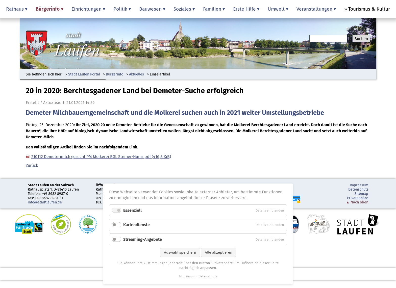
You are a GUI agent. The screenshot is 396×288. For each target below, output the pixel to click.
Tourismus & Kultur (369, 9)
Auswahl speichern (180, 252)
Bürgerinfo (114, 74)
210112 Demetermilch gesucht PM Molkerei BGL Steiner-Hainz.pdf (101, 156)
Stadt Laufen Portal (84, 74)
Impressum (359, 185)
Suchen (361, 38)
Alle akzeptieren (218, 252)
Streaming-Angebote (142, 239)
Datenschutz (358, 189)
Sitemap (361, 194)
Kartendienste (136, 224)
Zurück (32, 165)
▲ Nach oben (357, 202)
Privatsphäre (357, 198)
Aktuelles (136, 74)
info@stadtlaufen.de (45, 202)
